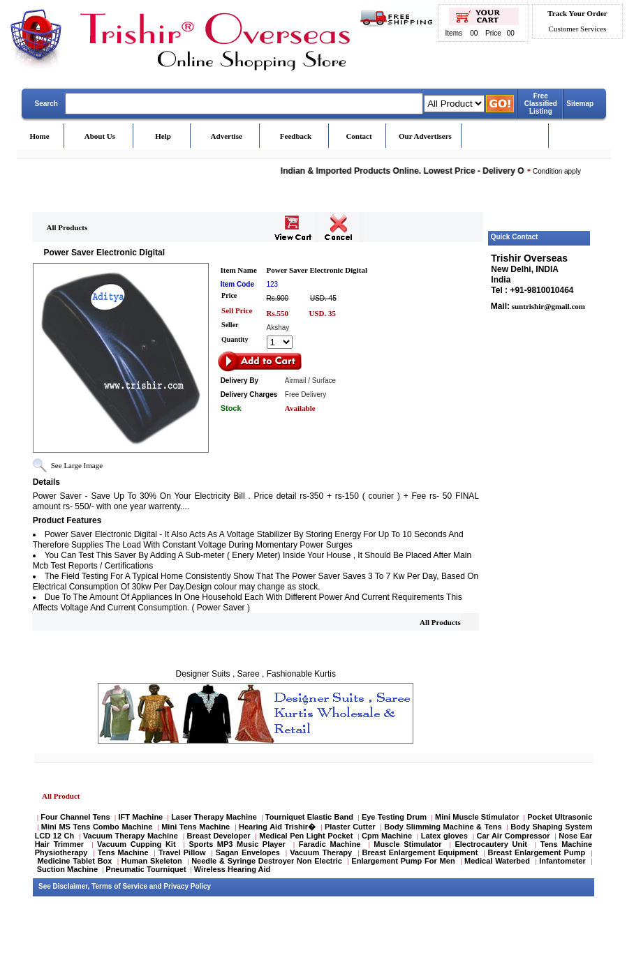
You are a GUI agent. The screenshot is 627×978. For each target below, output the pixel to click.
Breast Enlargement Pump (537, 852)
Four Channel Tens (75, 817)
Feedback (295, 136)
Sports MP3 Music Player (237, 844)
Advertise (226, 136)
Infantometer (562, 861)
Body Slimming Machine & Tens (442, 826)
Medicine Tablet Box (74, 861)
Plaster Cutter (350, 826)
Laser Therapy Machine (214, 817)
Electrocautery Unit (490, 844)
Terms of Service (119, 886)
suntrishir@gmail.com (547, 306)
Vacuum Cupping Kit (136, 844)
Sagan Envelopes (248, 852)
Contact (358, 136)
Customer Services (578, 28)
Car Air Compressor (512, 836)
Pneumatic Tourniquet (145, 869)
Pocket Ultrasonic (559, 817)
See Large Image (77, 465)
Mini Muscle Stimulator (477, 817)
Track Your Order (577, 13)
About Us (99, 136)
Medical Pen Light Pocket (306, 836)
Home (40, 136)
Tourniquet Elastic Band (309, 817)
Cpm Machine (387, 836)
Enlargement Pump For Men (403, 861)
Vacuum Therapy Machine (130, 836)
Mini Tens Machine (195, 826)
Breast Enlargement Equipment (420, 852)
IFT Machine (140, 817)
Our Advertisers (425, 136)
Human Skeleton (151, 861)
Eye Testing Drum (394, 817)
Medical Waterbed (497, 861)
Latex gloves (444, 836)
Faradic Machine (330, 844)
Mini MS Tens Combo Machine (97, 826)
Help (163, 136)
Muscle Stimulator (407, 844)
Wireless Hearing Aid (232, 869)
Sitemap (579, 103)
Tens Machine (123, 852)
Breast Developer (219, 836)
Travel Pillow (182, 852)
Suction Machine (67, 869)
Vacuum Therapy (321, 852)
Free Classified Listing (540, 103)
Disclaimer (70, 886)
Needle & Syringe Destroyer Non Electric (266, 861)
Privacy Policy (187, 886)
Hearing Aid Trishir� (277, 826)
